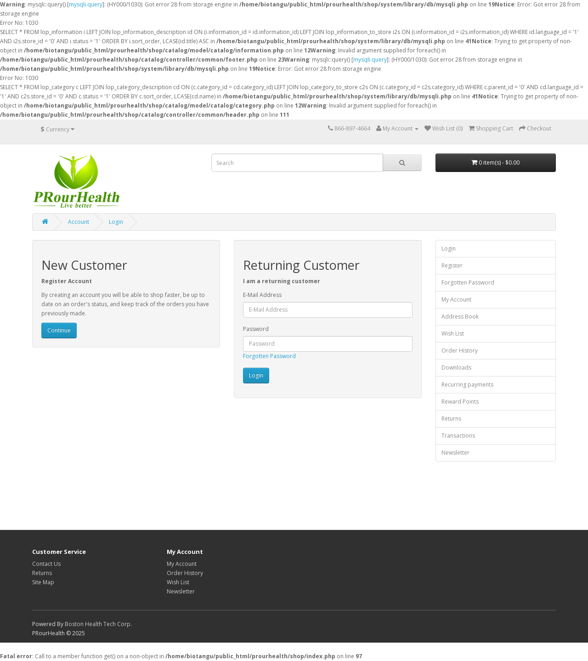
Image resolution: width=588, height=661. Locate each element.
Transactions (458, 435)
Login (116, 222)
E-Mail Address (262, 295)
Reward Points (460, 401)
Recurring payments (467, 384)
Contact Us (46, 564)
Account (78, 222)
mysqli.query (85, 4)
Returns (451, 418)
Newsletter (455, 452)
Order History (459, 350)
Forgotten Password (269, 356)
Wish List (452, 333)
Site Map (43, 582)
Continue (59, 330)
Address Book (460, 316)
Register (452, 265)
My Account (456, 299)
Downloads (456, 367)
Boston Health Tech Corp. (98, 624)
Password (256, 329)
